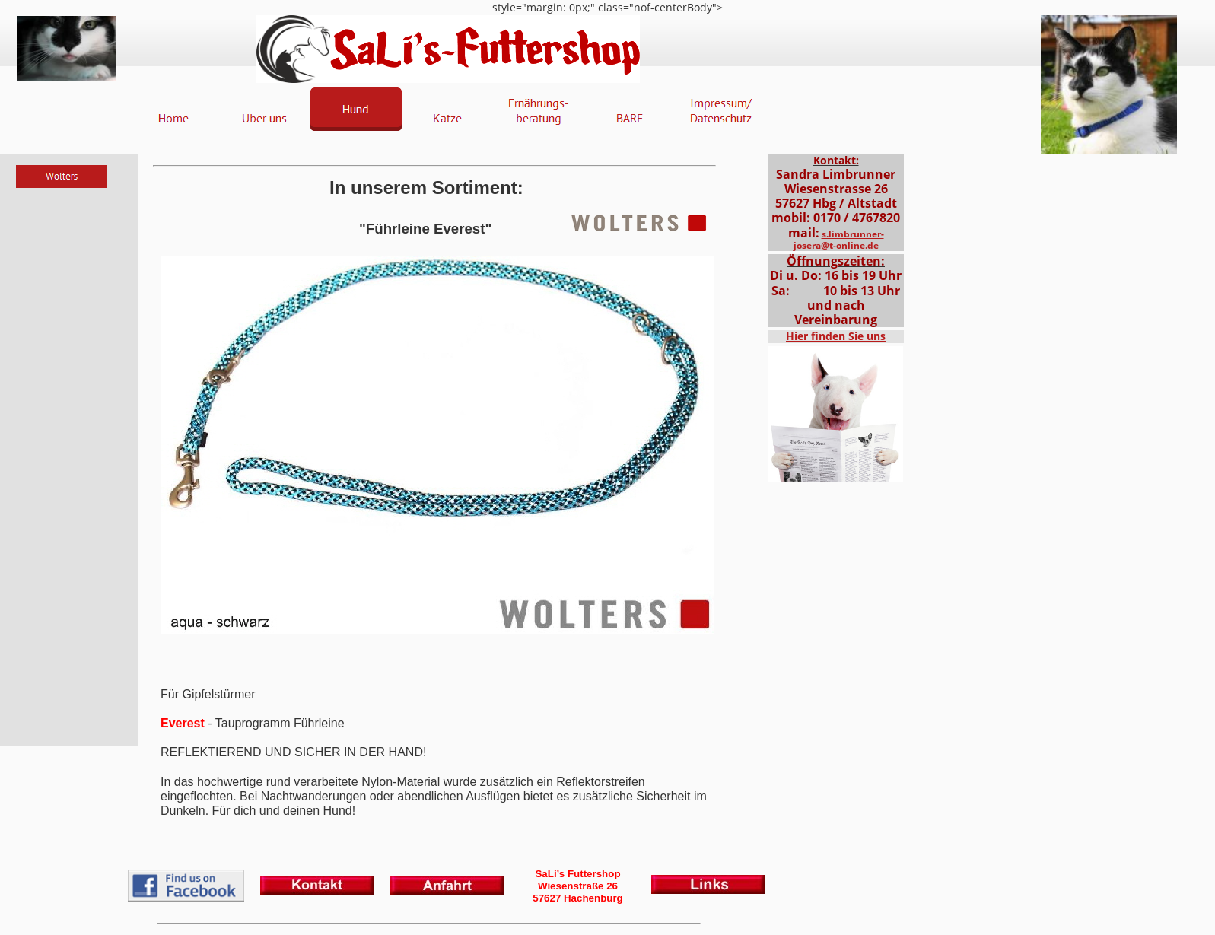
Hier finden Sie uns (836, 336)
